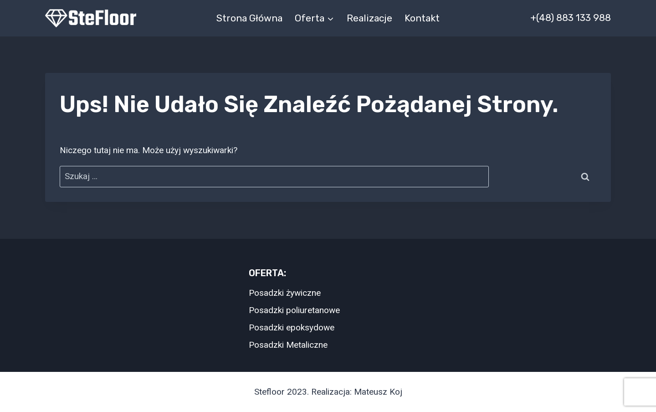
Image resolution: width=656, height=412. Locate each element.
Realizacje (369, 18)
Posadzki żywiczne (285, 293)
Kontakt (422, 18)
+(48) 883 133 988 (570, 17)
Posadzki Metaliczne (288, 345)
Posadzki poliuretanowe (294, 310)
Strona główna (249, 18)
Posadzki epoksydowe (291, 327)
